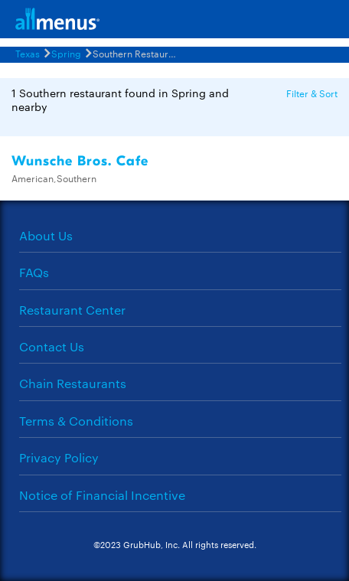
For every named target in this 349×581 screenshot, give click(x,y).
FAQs (34, 272)
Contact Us (51, 346)
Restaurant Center (72, 310)
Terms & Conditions (76, 421)
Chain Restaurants (72, 383)
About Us (46, 235)
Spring (66, 53)
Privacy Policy (59, 457)
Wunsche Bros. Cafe (79, 161)
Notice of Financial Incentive (102, 495)
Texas (27, 53)
